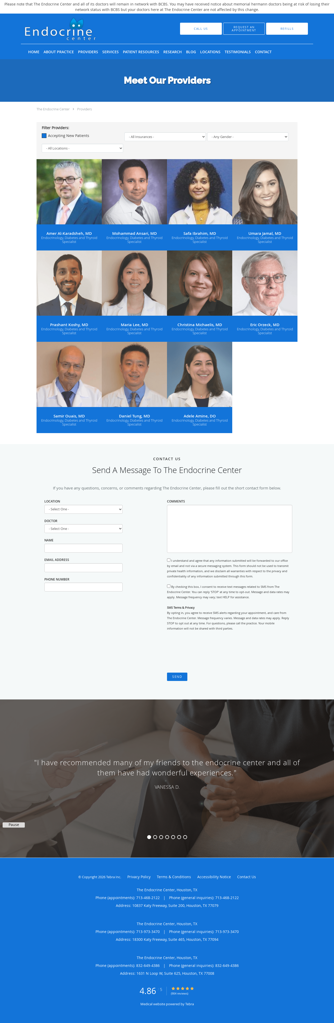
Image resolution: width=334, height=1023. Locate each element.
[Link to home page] (78, 29)
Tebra (189, 1004)
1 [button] (149, 837)
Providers (84, 109)
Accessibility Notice (214, 876)
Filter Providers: (55, 128)
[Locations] (82, 148)
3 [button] (161, 837)
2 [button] (155, 837)
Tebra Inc (113, 877)
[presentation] (206, 652)
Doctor (50, 521)
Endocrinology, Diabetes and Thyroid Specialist (69, 240)
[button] (244, 29)
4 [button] (167, 837)
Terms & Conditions (174, 876)
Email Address (56, 560)
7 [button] (185, 837)
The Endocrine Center (53, 109)
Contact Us (246, 876)
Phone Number (56, 579)
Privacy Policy (139, 876)
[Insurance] (165, 136)
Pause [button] (14, 824)
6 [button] (179, 837)
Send (177, 676)
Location (52, 501)
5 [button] (173, 837)
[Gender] (248, 136)
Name (48, 540)
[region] (167, 773)
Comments (176, 501)
